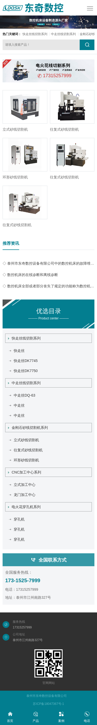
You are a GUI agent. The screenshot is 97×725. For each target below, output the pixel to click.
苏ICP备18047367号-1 (48, 704)
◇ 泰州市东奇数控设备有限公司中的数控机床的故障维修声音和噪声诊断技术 (48, 263)
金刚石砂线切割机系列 (28, 427)
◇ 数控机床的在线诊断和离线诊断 (30, 275)
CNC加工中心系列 (24, 472)
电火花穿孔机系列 (24, 507)
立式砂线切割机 (15, 129)
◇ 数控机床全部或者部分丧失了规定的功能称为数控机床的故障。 (48, 286)
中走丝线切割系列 (63, 34)
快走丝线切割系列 (35, 34)
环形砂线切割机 (15, 177)
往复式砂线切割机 (64, 129)
